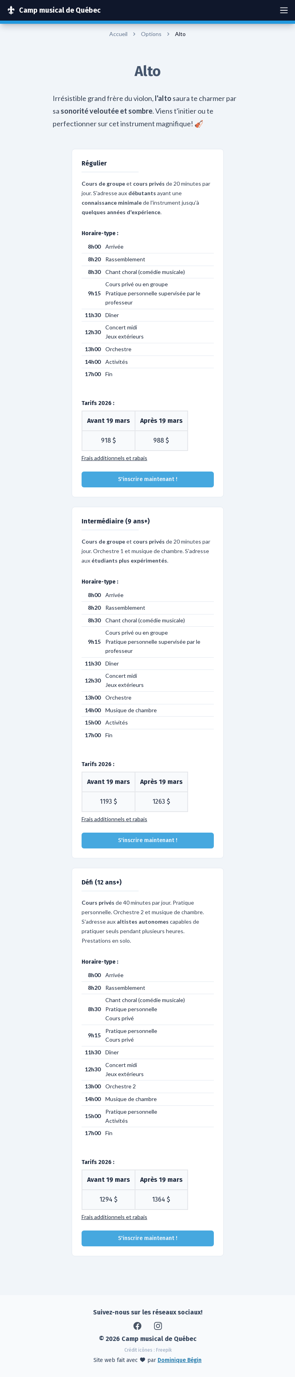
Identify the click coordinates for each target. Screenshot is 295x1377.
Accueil (118, 33)
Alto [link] (180, 33)
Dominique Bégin (180, 1360)
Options (151, 33)
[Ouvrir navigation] (284, 10)
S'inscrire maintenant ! (147, 479)
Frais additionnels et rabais (114, 458)
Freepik (164, 1350)
